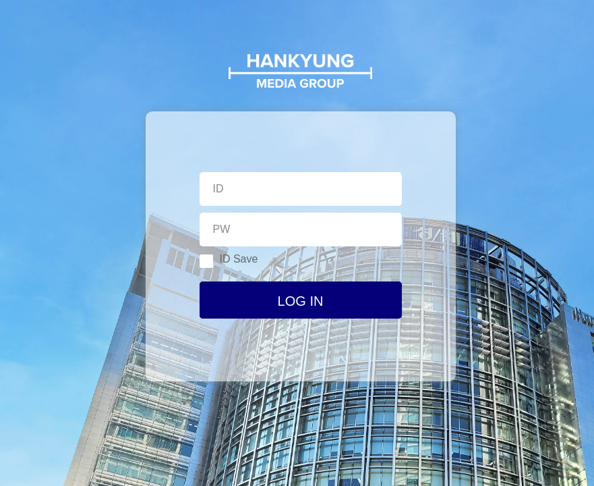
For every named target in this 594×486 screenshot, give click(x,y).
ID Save (229, 260)
